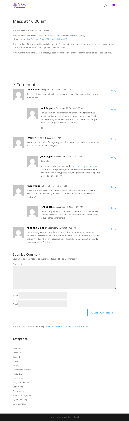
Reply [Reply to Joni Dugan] (113, 109)
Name (15, 295)
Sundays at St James (22, 395)
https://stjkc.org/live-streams (84, 166)
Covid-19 (17, 352)
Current (16, 357)
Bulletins (17, 348)
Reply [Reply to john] (113, 138)
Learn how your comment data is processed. (68, 326)
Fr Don (16, 361)
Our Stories (18, 378)
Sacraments (18, 391)
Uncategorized (19, 404)
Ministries (17, 374)
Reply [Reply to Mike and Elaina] (113, 228)
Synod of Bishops (20, 399)
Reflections (18, 386)
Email (15, 304)
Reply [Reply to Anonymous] (113, 90)
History (16, 365)
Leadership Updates (22, 369)
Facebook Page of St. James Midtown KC (49, 39)
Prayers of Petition (21, 382)
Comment (18, 264)
